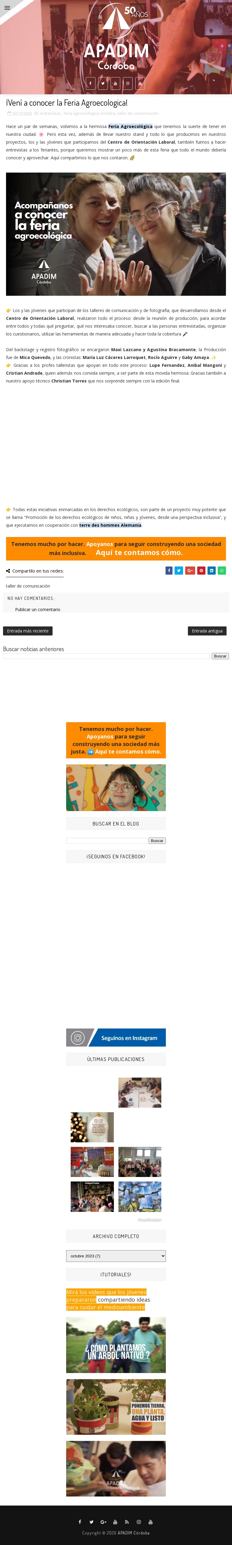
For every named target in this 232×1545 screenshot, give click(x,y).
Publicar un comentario (37, 609)
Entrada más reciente (28, 631)
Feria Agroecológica (130, 126)
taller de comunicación (138, 113)
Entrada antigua (207, 631)
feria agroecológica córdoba (89, 113)
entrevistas (50, 113)
